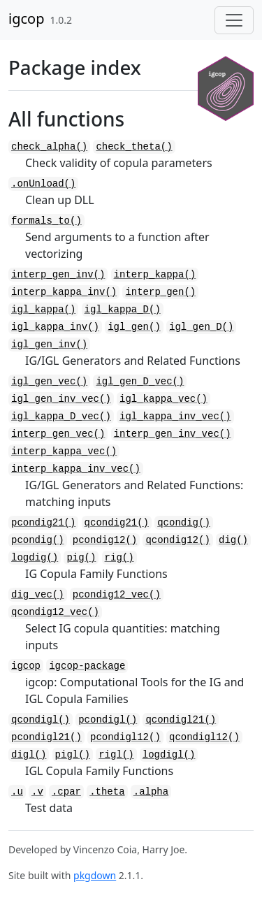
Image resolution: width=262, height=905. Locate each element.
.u (17, 791)
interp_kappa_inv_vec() (75, 469)
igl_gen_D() (201, 327)
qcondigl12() (204, 737)
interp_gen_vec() (58, 434)
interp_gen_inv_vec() (172, 434)
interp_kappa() (155, 274)
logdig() (34, 557)
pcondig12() (105, 540)
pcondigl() (107, 719)
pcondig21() (43, 522)
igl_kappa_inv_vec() (175, 416)
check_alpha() (49, 146)
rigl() (116, 754)
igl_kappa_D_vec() (61, 416)
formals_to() (46, 220)
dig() (233, 540)
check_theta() (134, 146)
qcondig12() (177, 540)
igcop (26, 18)
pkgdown (94, 875)
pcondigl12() (125, 737)
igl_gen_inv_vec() (61, 399)
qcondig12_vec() (55, 612)
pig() (81, 557)
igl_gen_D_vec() (140, 381)
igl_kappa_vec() (163, 399)
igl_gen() (134, 327)
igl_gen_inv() (49, 344)
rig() (119, 557)
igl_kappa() (43, 309)
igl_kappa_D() (123, 309)
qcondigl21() (180, 719)
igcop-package (87, 666)
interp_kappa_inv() (64, 292)
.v (37, 791)
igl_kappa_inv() (55, 327)
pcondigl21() (46, 737)
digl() (28, 754)
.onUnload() (43, 183)
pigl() (72, 754)
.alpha (150, 791)
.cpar (66, 791)
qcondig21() (117, 522)
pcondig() (37, 540)
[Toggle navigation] (234, 20)
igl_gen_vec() (49, 381)
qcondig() (183, 522)
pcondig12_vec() (117, 594)
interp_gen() (160, 292)
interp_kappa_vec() (64, 451)
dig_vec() (37, 594)
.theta (106, 791)
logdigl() (169, 754)
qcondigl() (40, 719)
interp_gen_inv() (58, 274)
